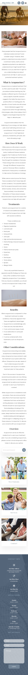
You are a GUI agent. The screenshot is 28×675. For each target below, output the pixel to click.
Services (14, 513)
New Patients (14, 482)
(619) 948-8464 (14, 581)
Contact (14, 543)
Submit (14, 666)
